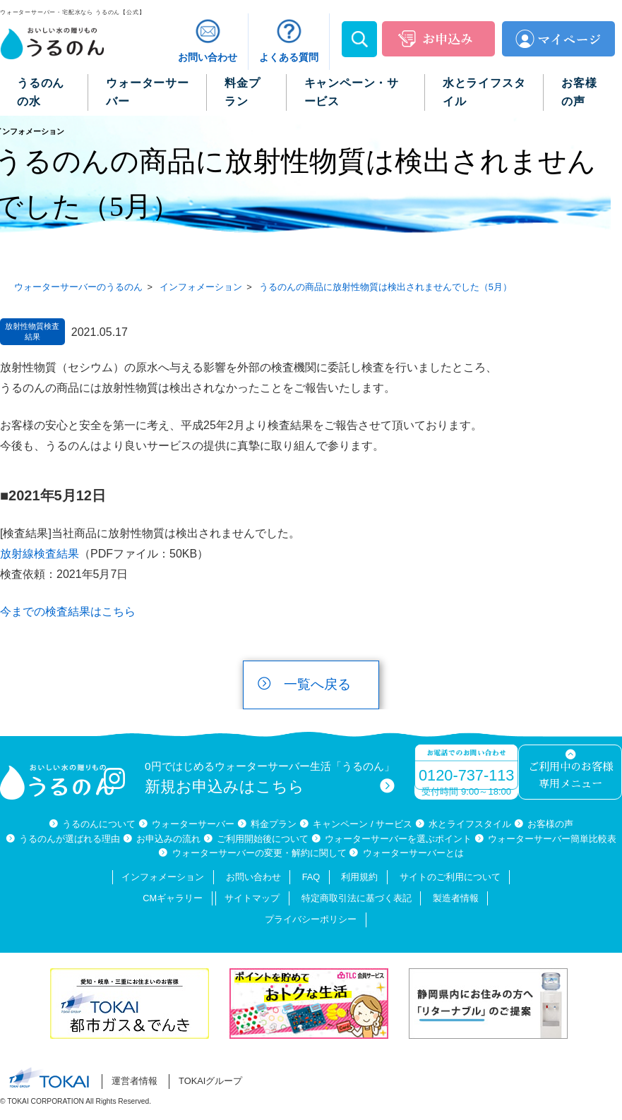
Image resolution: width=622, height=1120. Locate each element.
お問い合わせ (253, 877)
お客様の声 (550, 824)
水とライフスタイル (470, 824)
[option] (132, 1003)
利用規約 (359, 877)
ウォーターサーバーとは (413, 853)
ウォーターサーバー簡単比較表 (552, 838)
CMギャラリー (173, 898)
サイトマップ (252, 898)
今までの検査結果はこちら (68, 612)
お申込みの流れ (168, 838)
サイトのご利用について (450, 877)
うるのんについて (99, 824)
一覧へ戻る (317, 684)
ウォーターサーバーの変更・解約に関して (259, 853)
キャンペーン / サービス (362, 824)
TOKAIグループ (210, 1081)
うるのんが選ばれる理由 (69, 838)
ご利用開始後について (263, 838)
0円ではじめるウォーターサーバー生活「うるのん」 (270, 778)
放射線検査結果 (39, 554)
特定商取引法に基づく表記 (356, 898)
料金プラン (274, 824)
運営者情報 (134, 1081)
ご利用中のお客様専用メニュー (570, 775)
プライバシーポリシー (311, 919)
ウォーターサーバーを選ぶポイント (398, 838)
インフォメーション (162, 877)
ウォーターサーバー (193, 824)
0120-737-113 (466, 775)
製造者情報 (456, 898)
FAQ (311, 877)
